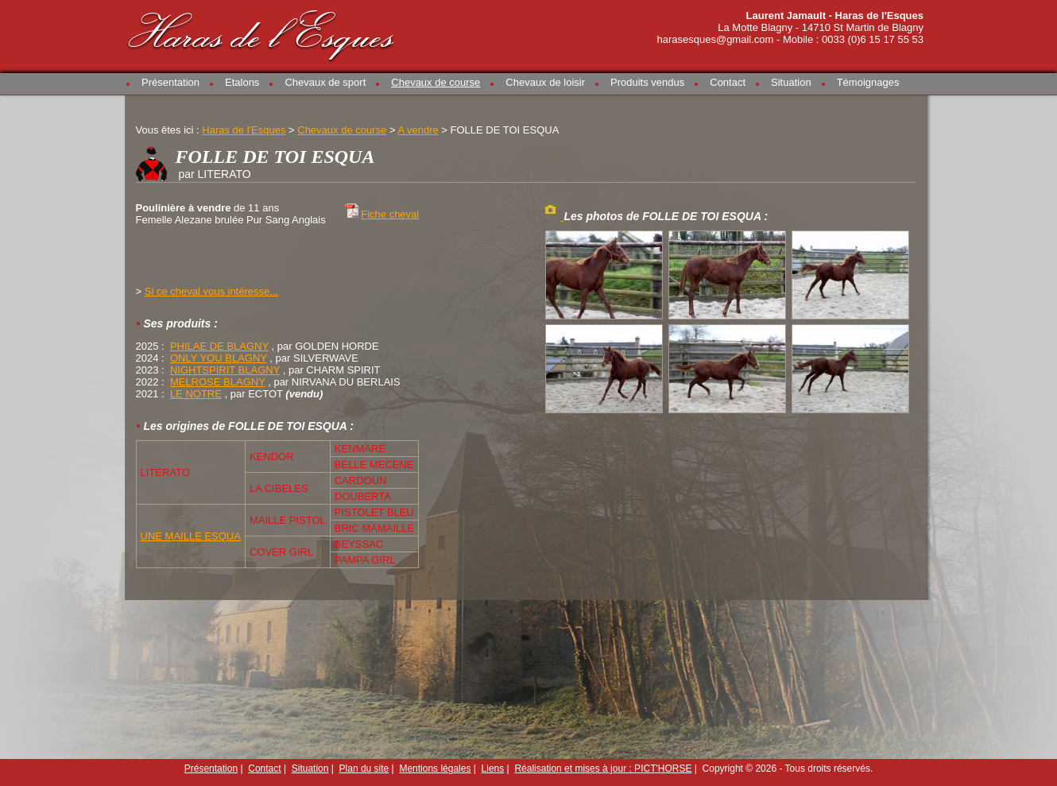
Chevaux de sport (325, 82)
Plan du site (364, 768)
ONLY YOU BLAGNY (218, 358)
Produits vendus (647, 82)
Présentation (170, 82)
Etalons (242, 82)
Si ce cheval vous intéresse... (211, 291)
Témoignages (868, 82)
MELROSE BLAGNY (217, 382)
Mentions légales (434, 768)
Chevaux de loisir (545, 82)
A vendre (417, 130)
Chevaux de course (435, 82)
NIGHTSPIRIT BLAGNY (225, 370)
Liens (493, 768)
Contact (727, 82)
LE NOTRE (196, 394)
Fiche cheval (390, 214)
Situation (791, 82)
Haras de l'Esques (262, 33)
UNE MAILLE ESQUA (191, 536)
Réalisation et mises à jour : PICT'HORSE (602, 768)
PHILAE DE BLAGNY (219, 346)
